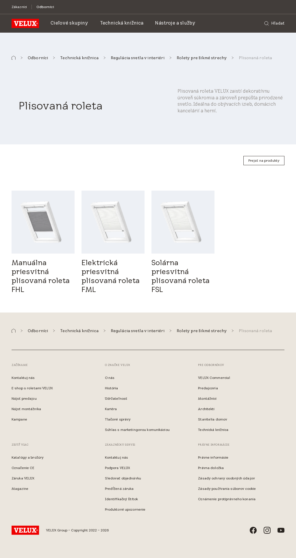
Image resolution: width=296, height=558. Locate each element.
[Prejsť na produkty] (263, 160)
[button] (14, 58)
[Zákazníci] (19, 7)
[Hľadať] (274, 23)
